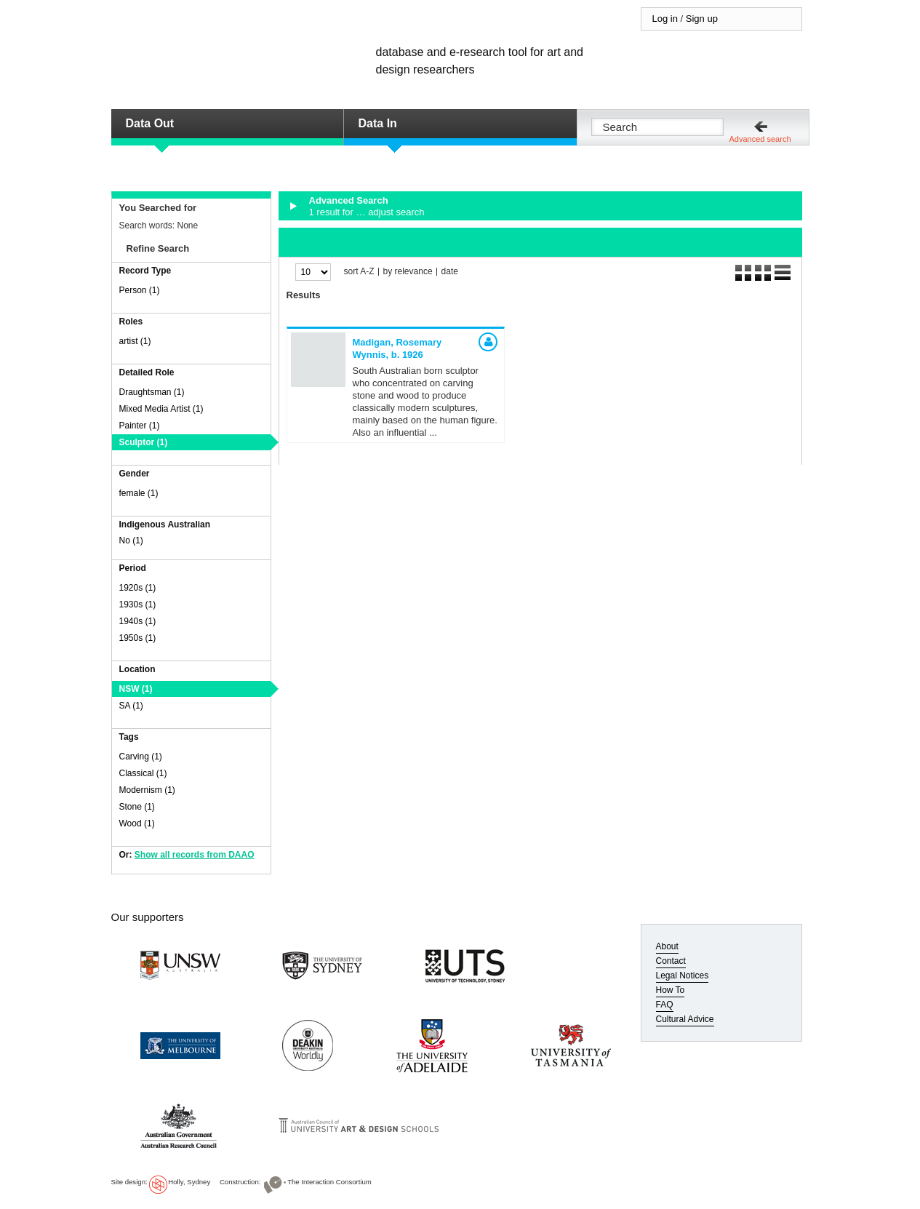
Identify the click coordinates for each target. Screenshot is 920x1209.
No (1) (131, 540)
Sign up (702, 18)
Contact (671, 961)
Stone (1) (137, 807)
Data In (378, 123)
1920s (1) (137, 588)
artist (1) (135, 341)
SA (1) (131, 706)
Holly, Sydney (189, 1182)
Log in (665, 18)
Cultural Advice (685, 1019)
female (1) (139, 493)
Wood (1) (137, 823)
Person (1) (139, 290)
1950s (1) (137, 638)
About (667, 946)
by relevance (408, 272)
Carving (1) (140, 756)
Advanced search (760, 139)
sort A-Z (359, 272)
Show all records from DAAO (195, 855)
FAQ (664, 1004)
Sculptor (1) (143, 442)
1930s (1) (137, 604)
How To (670, 990)
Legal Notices (682, 975)
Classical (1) (143, 773)
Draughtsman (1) (152, 392)
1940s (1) (137, 621)
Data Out (150, 123)
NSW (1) (136, 689)
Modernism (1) (147, 790)
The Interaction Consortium (329, 1182)
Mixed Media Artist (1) (161, 409)
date (449, 272)
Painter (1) (139, 425)
